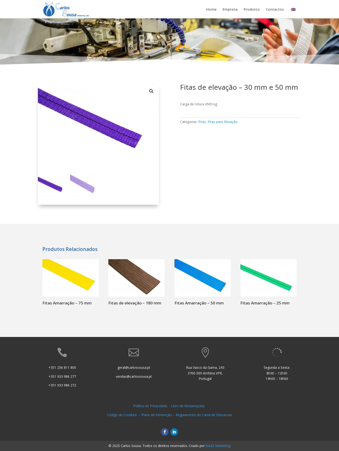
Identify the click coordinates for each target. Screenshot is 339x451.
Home (211, 10)
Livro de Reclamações (188, 406)
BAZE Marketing (218, 445)
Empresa (230, 10)
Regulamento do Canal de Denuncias (204, 415)
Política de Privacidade (150, 406)
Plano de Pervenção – (158, 415)
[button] (151, 91)
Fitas (202, 121)
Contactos (275, 10)
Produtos (252, 10)
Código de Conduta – (124, 415)
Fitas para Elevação (223, 121)
